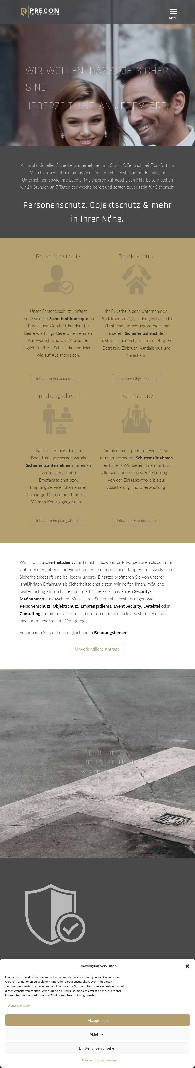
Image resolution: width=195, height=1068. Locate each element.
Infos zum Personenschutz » (58, 378)
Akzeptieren (98, 1020)
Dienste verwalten (19, 1005)
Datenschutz (90, 1060)
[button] (187, 966)
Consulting (30, 613)
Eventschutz (136, 396)
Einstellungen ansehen (97, 1048)
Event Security (127, 606)
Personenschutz (58, 256)
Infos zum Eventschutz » (136, 520)
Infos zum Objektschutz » (136, 378)
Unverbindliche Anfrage (97, 649)
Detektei (151, 606)
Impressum (108, 1060)
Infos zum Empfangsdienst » (58, 520)
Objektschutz (136, 256)
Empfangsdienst (58, 396)
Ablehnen (97, 1034)
